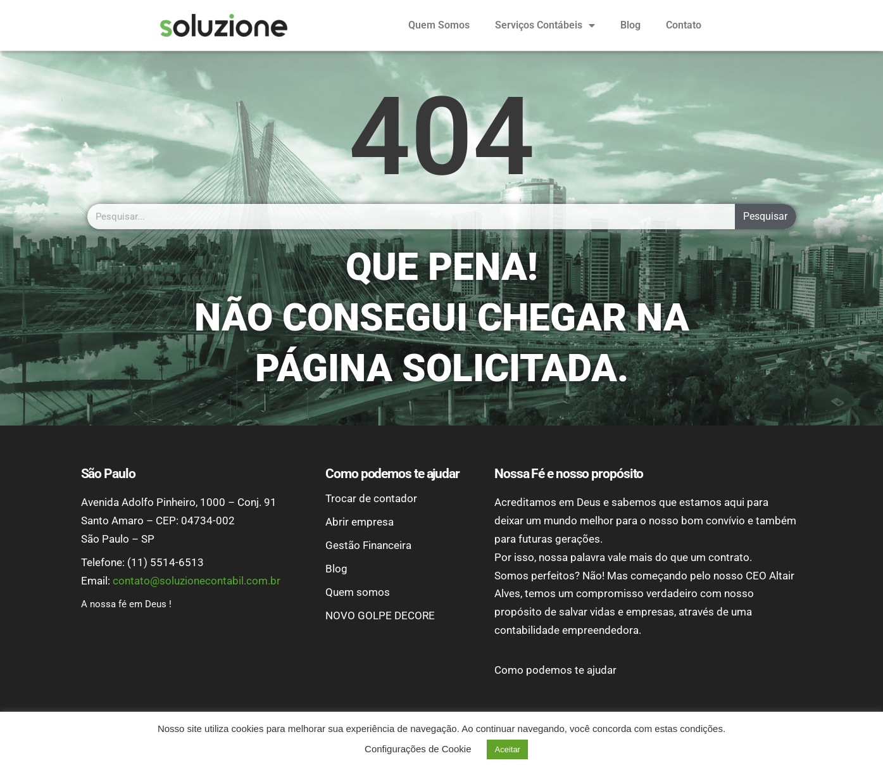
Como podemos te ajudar (555, 670)
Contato (683, 25)
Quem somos (357, 592)
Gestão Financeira (368, 545)
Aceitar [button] (507, 749)
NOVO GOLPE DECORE (380, 615)
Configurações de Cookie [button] (418, 748)
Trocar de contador (371, 498)
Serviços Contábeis (545, 25)
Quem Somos (439, 25)
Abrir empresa (359, 521)
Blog (630, 25)
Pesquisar (765, 216)
